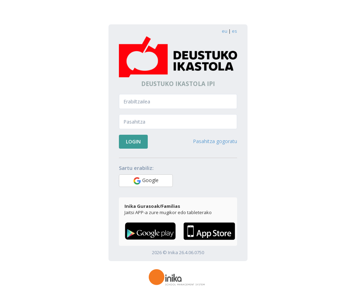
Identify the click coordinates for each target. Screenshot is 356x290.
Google (146, 181)
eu (224, 31)
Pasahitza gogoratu (215, 141)
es (234, 31)
